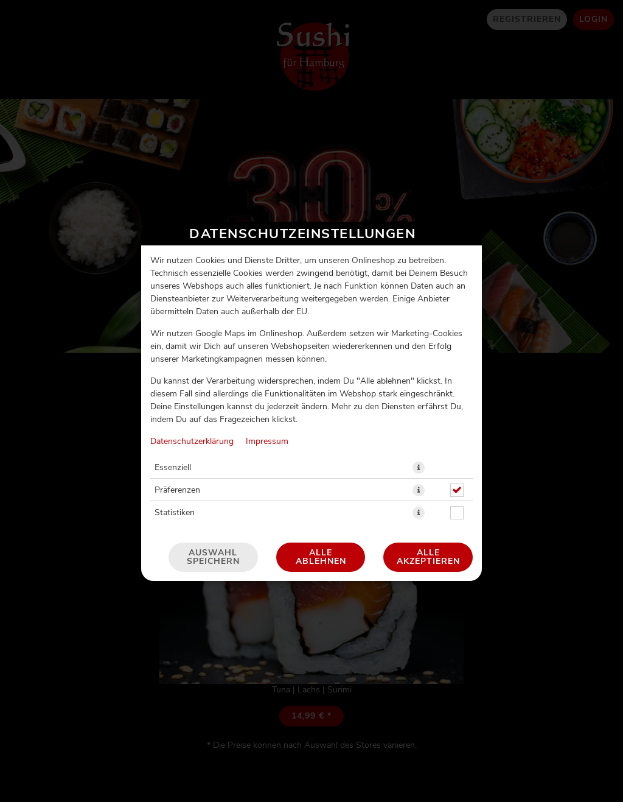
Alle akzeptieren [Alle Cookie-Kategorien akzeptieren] (428, 557)
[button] (418, 468)
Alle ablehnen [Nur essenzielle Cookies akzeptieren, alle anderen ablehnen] (321, 557)
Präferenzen (177, 490)
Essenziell (173, 467)
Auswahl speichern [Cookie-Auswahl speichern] (213, 557)
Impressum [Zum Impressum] (267, 441)
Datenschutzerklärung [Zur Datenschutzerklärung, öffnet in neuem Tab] (192, 441)
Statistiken (175, 512)
